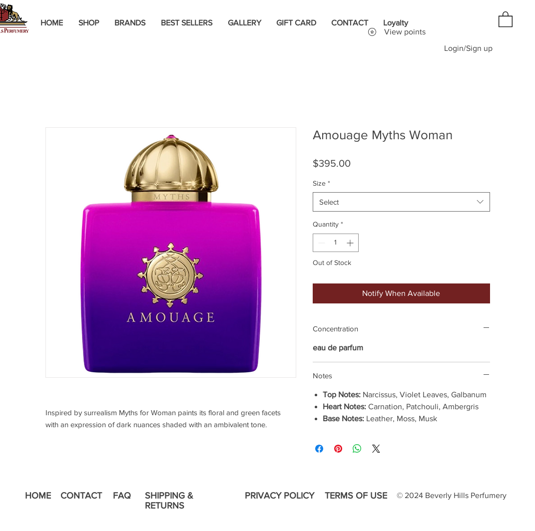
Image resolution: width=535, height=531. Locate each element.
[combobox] (401, 202)
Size (321, 183)
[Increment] (351, 243)
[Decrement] (320, 243)
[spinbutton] (336, 243)
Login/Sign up (468, 48)
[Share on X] (376, 449)
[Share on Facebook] (319, 449)
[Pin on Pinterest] (338, 449)
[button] (506, 18)
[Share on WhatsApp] (357, 449)
